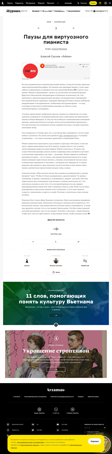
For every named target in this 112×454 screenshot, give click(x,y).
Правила (81, 396)
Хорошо (95, 441)
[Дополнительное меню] (58, 3)
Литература (60, 11)
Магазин (50, 3)
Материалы (30, 3)
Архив (49, 22)
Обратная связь (93, 396)
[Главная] (56, 389)
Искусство (47, 11)
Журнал (41, 3)
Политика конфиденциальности (62, 396)
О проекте (16, 396)
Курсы (10, 3)
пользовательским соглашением (30, 442)
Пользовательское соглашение (35, 396)
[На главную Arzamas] (2, 3)
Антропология (74, 11)
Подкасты (19, 3)
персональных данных (29, 445)
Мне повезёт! (100, 11)
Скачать (93, 3)
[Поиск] (110, 3)
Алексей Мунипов (59, 49)
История (35, 11)
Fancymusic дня (59, 22)
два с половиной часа (68, 135)
